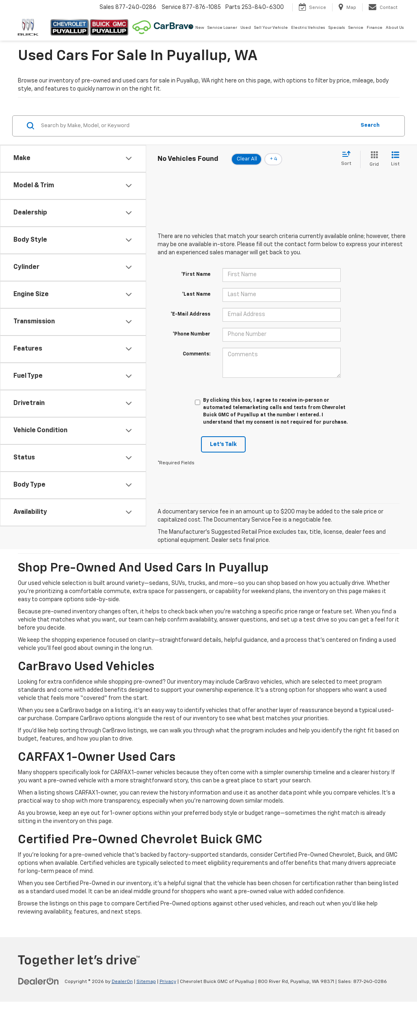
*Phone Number (191, 334)
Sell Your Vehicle (271, 28)
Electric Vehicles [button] (308, 28)
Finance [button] (374, 28)
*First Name (195, 274)
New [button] (199, 28)
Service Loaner (222, 28)
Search (370, 125)
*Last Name (196, 294)
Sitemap (146, 981)
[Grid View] (372, 159)
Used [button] (245, 28)
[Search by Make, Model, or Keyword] (197, 126)
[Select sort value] (348, 159)
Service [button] (355, 28)
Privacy (168, 981)
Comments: (196, 354)
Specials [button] (336, 28)
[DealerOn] (38, 981)
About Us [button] (395, 28)
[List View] (395, 159)
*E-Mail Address (190, 314)
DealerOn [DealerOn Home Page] (122, 981)
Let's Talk (223, 444)
